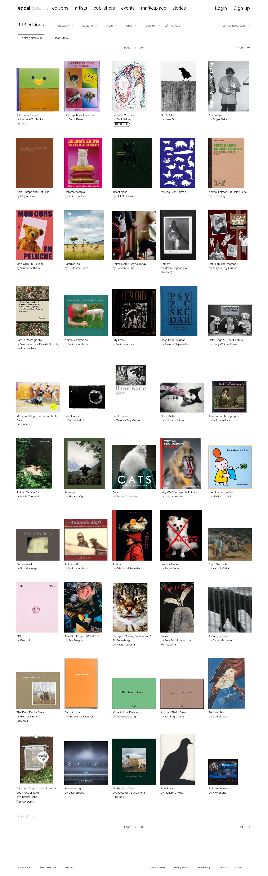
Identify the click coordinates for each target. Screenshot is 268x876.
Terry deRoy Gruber (225, 268)
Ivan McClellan (222, 568)
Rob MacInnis (28, 717)
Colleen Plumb (125, 268)
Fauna (164, 636)
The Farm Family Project (31, 712)
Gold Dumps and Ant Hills (33, 192)
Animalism (215, 115)
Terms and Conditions (230, 868)
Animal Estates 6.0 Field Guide (228, 192)
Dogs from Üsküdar (173, 340)
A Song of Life (218, 636)
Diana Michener (222, 640)
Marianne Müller (174, 793)
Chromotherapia (75, 192)
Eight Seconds (218, 564)
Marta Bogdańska (176, 268)
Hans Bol (170, 119)
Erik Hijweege (28, 568)
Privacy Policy (181, 868)
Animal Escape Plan (29, 492)
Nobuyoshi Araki (175, 420)
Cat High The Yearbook (223, 264)
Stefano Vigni (76, 497)
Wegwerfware (169, 564)
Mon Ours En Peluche (30, 264)
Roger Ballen (221, 119)
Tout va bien (216, 712)
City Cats (118, 340)
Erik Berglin (75, 640)
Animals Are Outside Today (129, 264)
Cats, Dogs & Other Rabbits (226, 340)
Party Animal (72, 712)
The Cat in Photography (224, 416)
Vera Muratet (220, 717)
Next (243, 48)
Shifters (165, 264)
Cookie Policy (203, 868)
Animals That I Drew (173, 712)
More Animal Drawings (127, 712)
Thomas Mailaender (80, 717)
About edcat (24, 868)
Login (221, 8)
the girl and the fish (221, 492)
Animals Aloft (73, 564)
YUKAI (24, 425)
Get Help (69, 868)
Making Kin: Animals (173, 192)
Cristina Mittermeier (128, 568)
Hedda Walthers (26, 348)
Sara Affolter (172, 568)
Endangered (24, 564)
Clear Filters (60, 38)
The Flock (167, 789)
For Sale (172, 26)
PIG (19, 636)
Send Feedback (48, 868)
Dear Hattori (72, 416)
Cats (115, 492)
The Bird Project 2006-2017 (82, 636)
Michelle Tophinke (31, 119)
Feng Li (25, 640)
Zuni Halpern (124, 119)
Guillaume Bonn (78, 268)
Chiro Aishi (167, 416)
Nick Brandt (220, 793)
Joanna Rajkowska (176, 344)
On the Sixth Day (123, 789)
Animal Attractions (76, 340)
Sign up (242, 8)
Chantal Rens (28, 797)
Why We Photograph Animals (179, 492)
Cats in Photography (29, 340)
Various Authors (30, 268)
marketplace (153, 8)
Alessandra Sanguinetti (130, 793)
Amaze (117, 564)
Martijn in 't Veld (222, 497)
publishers (104, 8)
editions (60, 8)
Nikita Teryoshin (30, 497)
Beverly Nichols (48, 344)
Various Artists (77, 196)
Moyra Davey (28, 196)
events (128, 8)
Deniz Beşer (75, 119)
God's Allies (168, 115)
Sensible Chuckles (124, 115)
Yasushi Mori (76, 420)
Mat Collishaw (125, 196)
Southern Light (74, 789)
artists (81, 8)
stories (179, 8)
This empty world (219, 789)
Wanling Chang (126, 717)
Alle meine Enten (27, 115)
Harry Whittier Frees (225, 344)
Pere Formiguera (175, 640)
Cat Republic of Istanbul (79, 115)
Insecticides (120, 192)
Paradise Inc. (72, 264)
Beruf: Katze (120, 416)
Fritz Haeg (219, 196)
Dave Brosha (76, 793)
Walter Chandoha (127, 497)
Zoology (70, 492)
